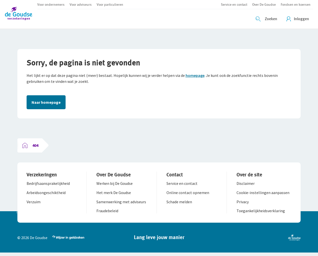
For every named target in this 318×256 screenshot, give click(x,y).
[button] (21, 14)
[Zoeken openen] (267, 19)
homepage (195, 76)
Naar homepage (46, 103)
